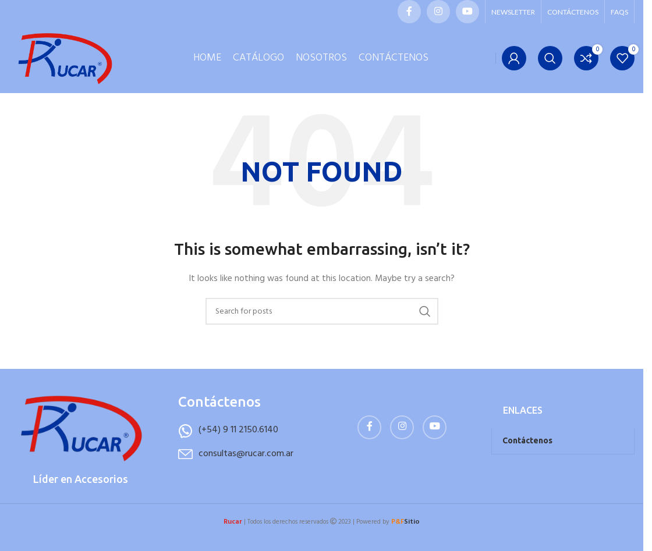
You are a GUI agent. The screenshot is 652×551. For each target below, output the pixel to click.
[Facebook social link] (409, 11)
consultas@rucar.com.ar (246, 471)
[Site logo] (67, 67)
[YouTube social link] (467, 11)
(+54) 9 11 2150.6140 (238, 447)
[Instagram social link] (438, 11)
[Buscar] (550, 67)
